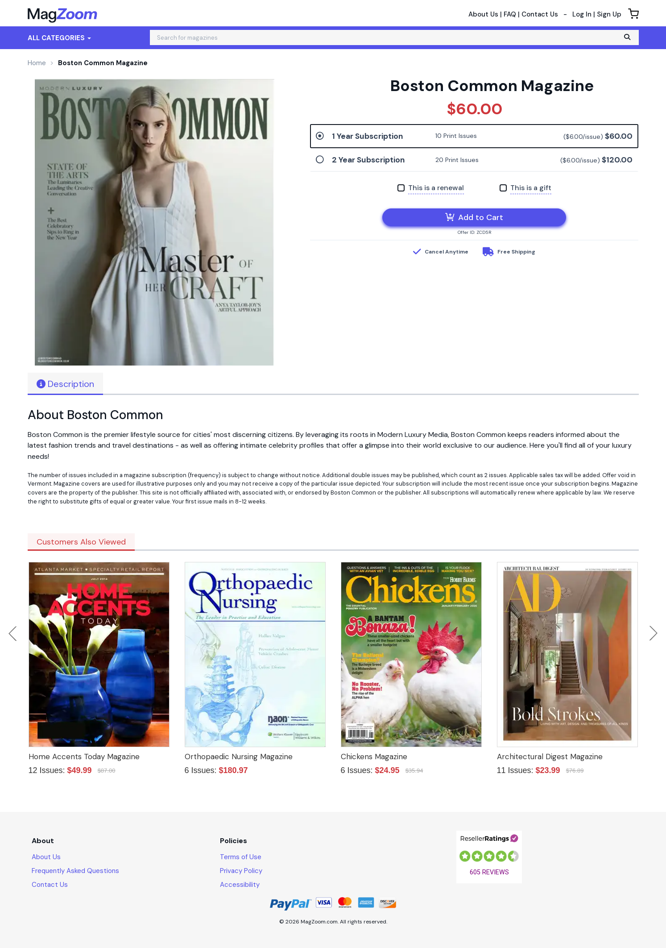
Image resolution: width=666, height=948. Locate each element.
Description (65, 384)
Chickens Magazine (374, 756)
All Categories (59, 37)
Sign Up (609, 14)
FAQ (510, 14)
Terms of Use (240, 856)
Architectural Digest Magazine (550, 756)
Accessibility (240, 884)
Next (653, 633)
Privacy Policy (241, 870)
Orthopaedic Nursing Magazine (239, 756)
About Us (483, 14)
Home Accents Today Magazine (84, 756)
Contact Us (539, 14)
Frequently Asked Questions (75, 870)
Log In (582, 14)
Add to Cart (474, 217)
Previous (13, 633)
